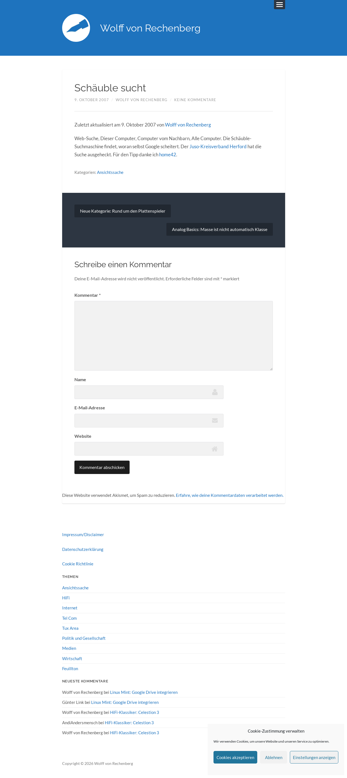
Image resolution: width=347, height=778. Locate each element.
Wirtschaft (72, 658)
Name (80, 379)
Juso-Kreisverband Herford (218, 146)
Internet (69, 607)
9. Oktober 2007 (91, 100)
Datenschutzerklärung (82, 549)
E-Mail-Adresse (89, 407)
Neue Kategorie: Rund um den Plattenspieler (122, 210)
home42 (167, 154)
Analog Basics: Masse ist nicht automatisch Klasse (219, 229)
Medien (69, 648)
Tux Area (70, 628)
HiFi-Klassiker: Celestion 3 (134, 712)
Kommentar (87, 295)
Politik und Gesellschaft (84, 638)
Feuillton (70, 668)
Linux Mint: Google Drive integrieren (144, 692)
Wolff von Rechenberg (150, 28)
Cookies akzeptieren (235, 757)
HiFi (66, 597)
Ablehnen (273, 757)
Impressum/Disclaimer (83, 534)
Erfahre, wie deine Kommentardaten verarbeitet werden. (229, 495)
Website (82, 436)
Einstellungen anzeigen (314, 757)
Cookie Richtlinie (77, 563)
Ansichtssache (110, 172)
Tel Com (69, 618)
